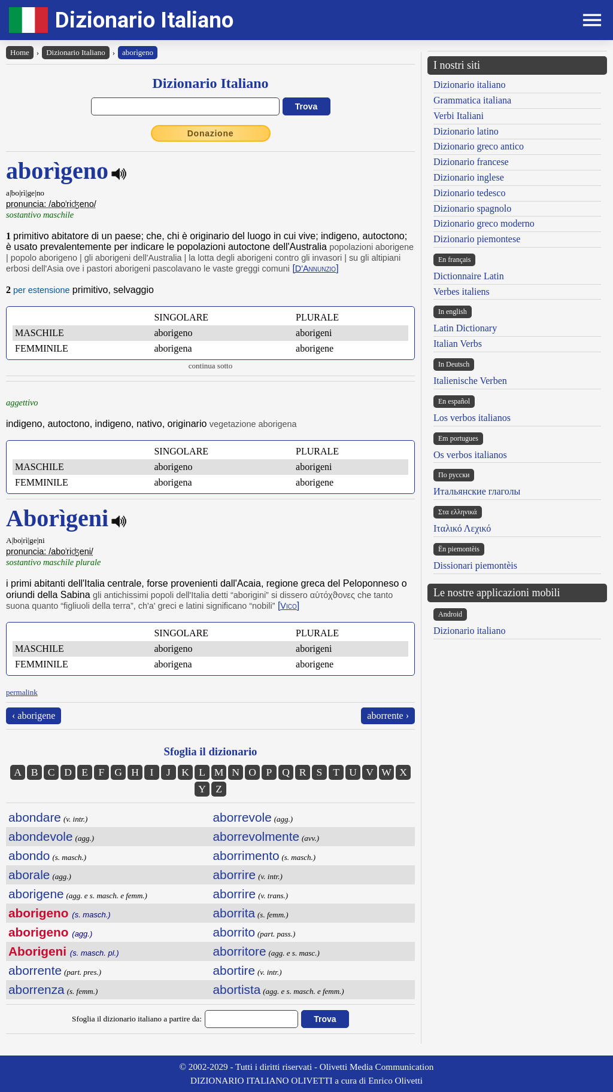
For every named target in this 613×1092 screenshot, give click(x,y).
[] (315, 268)
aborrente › (388, 715)
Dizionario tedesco (469, 193)
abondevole (40, 836)
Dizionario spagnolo (472, 208)
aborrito (234, 932)
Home (19, 52)
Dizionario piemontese (476, 239)
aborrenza (36, 989)
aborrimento (246, 855)
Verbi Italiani (458, 116)
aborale (29, 874)
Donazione (210, 133)
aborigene (36, 894)
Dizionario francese (471, 162)
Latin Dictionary (465, 328)
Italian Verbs (457, 343)
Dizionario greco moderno (484, 223)
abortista (237, 989)
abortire (234, 970)
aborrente (35, 970)
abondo (29, 855)
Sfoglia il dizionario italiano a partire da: (137, 1018)
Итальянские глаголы (476, 491)
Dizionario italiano (469, 85)
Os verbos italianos (470, 455)
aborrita (234, 913)
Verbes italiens (461, 291)
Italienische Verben (470, 381)
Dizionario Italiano (144, 20)
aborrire (234, 874)
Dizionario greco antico (478, 146)
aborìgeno (137, 52)
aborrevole (242, 817)
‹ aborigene (33, 715)
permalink (22, 692)
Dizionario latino (466, 131)
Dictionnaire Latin (468, 276)
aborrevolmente (256, 836)
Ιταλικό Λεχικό (462, 528)
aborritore (239, 951)
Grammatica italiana (472, 100)
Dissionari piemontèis (475, 565)
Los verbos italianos (472, 418)
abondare (34, 817)
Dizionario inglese (468, 177)
